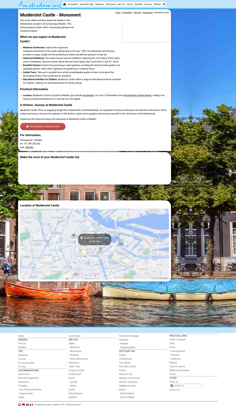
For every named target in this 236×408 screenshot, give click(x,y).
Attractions (111, 4)
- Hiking (72, 385)
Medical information (179, 370)
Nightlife (73, 397)
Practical (148, 4)
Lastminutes (75, 336)
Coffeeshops (125, 359)
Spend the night (87, 4)
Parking (173, 362)
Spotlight (138, 4)
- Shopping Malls (127, 347)
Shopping (123, 339)
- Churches (74, 355)
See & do (121, 4)
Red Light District (127, 366)
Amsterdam (73, 4)
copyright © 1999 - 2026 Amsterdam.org (66, 404)
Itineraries (23, 355)
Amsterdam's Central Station (137, 95)
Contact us (175, 389)
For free (22, 366)
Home (21, 336)
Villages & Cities (77, 370)
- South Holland (126, 397)
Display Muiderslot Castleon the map (94, 239)
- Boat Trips (74, 366)
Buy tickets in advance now (42, 126)
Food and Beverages (129, 336)
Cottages (22, 385)
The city (22, 343)
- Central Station (177, 351)
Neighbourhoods (127, 385)
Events (130, 4)
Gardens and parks (128, 382)
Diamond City (125, 374)
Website (29, 147)
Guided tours (75, 374)
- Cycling (73, 382)
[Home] (64, 4)
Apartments (24, 374)
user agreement (39, 404)
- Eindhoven (175, 359)
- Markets (123, 343)
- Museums (74, 347)
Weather (157, 4)
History (122, 370)
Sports (72, 378)
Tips (20, 351)
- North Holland (126, 393)
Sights (72, 343)
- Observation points (78, 359)
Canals (122, 355)
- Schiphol (174, 355)
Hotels (21, 397)
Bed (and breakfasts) (28, 378)
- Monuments (75, 351)
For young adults (26, 363)
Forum (173, 374)
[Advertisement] (195, 80)
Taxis (172, 343)
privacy (48, 404)
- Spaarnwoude (25, 393)
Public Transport (178, 339)
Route (172, 347)
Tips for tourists (177, 366)
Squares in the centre (129, 378)
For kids (22, 359)
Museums (99, 4)
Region (122, 389)
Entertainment (76, 393)
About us (174, 381)
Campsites (23, 382)
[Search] (164, 4)
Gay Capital (124, 362)
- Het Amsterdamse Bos (29, 389)
